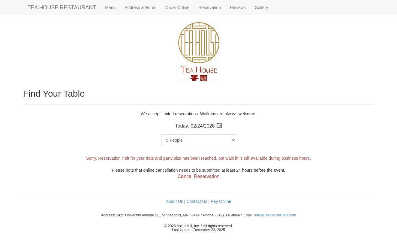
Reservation (209, 7)
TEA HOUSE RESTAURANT (62, 8)
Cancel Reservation (199, 176)
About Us (174, 201)
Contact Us (196, 201)
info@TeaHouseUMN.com (275, 215)
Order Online (177, 7)
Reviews (238, 7)
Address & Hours (140, 7)
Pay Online (221, 201)
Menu (110, 7)
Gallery (261, 7)
